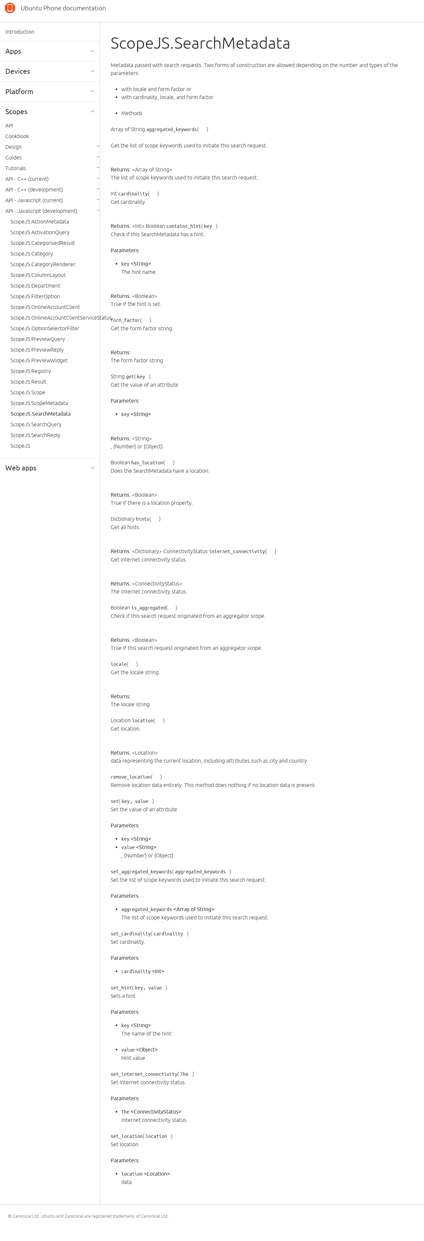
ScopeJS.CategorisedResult (43, 243)
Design (13, 147)
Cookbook (17, 136)
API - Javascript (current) (34, 200)
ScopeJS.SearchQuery (36, 424)
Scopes (16, 111)
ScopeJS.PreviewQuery (38, 339)
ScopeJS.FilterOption (35, 296)
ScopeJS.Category (32, 254)
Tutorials (15, 168)
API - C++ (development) (34, 189)
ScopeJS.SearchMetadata (41, 414)
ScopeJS (20, 446)
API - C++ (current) (27, 179)
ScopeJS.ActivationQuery (40, 232)
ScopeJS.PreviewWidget (39, 360)
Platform (19, 91)
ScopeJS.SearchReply (35, 435)
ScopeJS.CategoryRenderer (43, 264)
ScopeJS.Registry (31, 371)
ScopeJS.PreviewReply (37, 350)
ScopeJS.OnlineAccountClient (45, 307)
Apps (13, 51)
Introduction (19, 32)
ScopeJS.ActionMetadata (40, 222)
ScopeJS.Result (28, 382)
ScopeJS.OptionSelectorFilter (45, 328)
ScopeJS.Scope (28, 392)
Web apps (20, 468)
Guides (13, 157)
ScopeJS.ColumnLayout (38, 275)
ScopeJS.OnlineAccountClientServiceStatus (61, 318)
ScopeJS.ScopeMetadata (39, 403)
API (9, 125)
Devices (17, 71)
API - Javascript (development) (41, 211)
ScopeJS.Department (35, 286)
